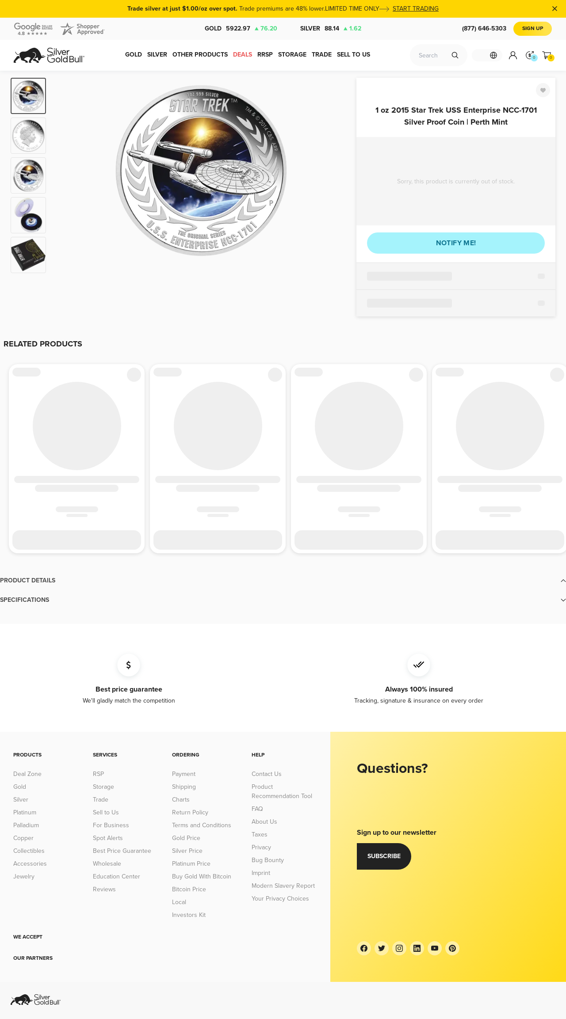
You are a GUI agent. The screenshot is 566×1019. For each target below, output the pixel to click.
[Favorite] (543, 90)
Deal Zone (27, 774)
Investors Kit (189, 915)
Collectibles (29, 851)
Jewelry (23, 876)
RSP (98, 774)
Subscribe (384, 856)
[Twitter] (382, 948)
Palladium (26, 825)
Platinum (24, 812)
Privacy (261, 847)
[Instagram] (399, 948)
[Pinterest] (452, 948)
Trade (100, 799)
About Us (264, 821)
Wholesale (107, 863)
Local (179, 902)
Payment (183, 774)
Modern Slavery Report (283, 886)
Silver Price (187, 851)
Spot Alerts (108, 838)
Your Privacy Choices (280, 898)
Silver (330, 28)
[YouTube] (435, 948)
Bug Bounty (268, 860)
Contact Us (267, 774)
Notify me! (456, 243)
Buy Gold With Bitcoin (201, 876)
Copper (23, 838)
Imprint (261, 873)
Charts (181, 799)
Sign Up (532, 28)
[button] (283, 580)
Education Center (116, 876)
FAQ (257, 809)
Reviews (104, 889)
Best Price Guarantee (122, 851)
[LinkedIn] (417, 948)
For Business (111, 825)
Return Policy (190, 812)
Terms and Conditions (201, 825)
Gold (241, 28)
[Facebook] (364, 948)
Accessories (30, 863)
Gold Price (186, 838)
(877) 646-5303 (484, 28)
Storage (103, 787)
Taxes (260, 834)
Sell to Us (106, 812)
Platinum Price (191, 863)
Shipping (184, 787)
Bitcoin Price (189, 889)
